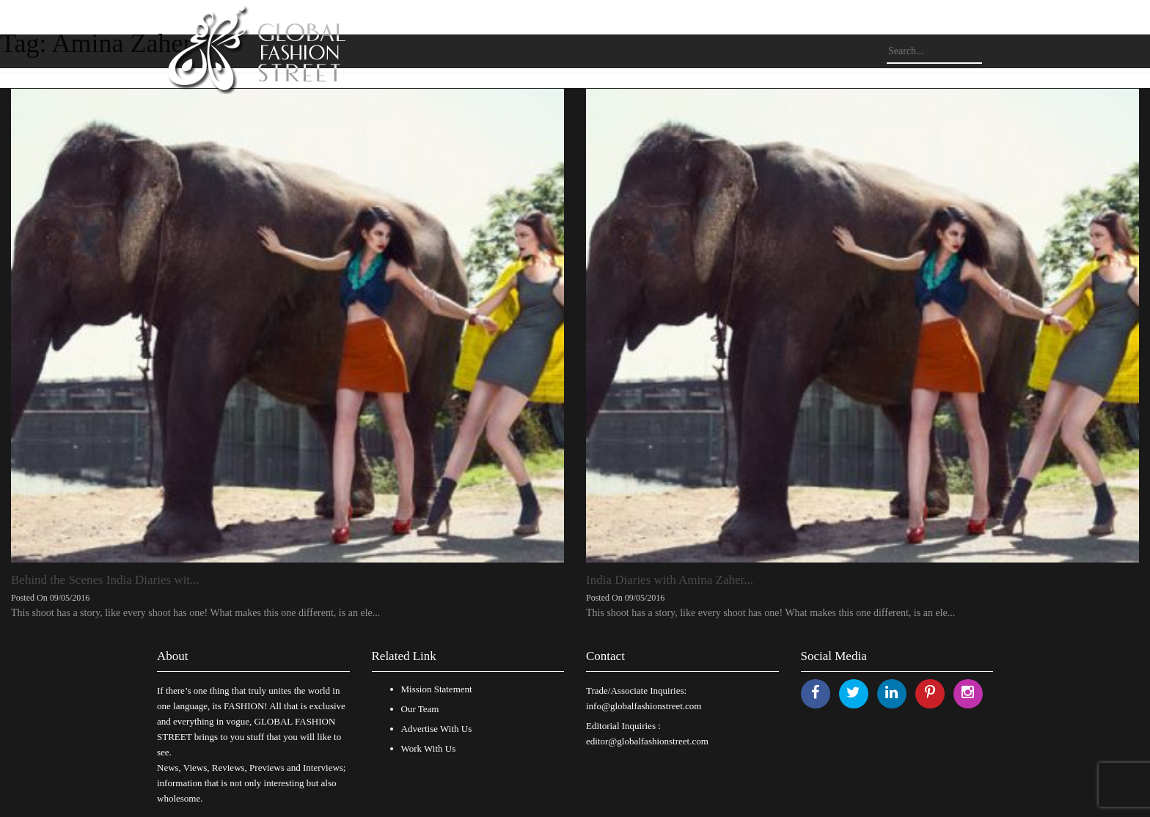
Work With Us (428, 748)
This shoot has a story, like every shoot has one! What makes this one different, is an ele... (195, 612)
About (172, 656)
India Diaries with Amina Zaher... (669, 580)
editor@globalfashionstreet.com (647, 741)
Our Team (420, 708)
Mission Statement (436, 689)
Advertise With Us (436, 728)
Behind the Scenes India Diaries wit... (105, 580)
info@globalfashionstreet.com (643, 705)
